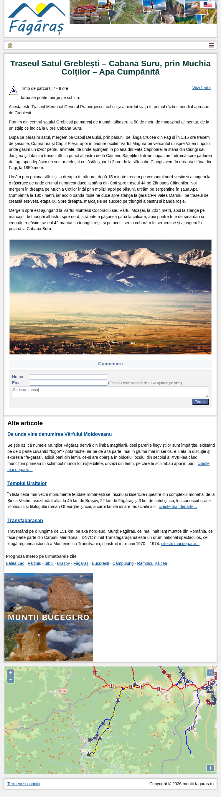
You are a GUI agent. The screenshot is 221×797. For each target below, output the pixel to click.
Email (17, 382)
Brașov (63, 563)
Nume (17, 376)
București (100, 563)
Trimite (201, 402)
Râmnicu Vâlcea (152, 563)
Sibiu (49, 563)
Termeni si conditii (23, 784)
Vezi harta (201, 87)
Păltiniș (34, 563)
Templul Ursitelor (27, 483)
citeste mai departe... (178, 506)
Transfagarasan (25, 520)
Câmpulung (123, 563)
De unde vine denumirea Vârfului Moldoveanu (59, 434)
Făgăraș (80, 563)
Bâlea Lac (15, 563)
